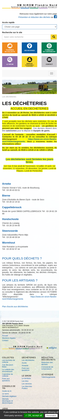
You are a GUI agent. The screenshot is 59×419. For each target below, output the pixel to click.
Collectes (8, 357)
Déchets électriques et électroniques (7, 401)
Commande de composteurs (47, 368)
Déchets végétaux (9, 396)
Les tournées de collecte (8, 361)
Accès (24, 363)
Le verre (5, 394)
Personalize (51, 415)
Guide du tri (6, 391)
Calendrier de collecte (7, 375)
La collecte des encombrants (8, 370)
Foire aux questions (6, 380)
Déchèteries (29, 357)
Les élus (25, 381)
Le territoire (26, 378)
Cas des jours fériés (7, 366)
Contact (5, 340)
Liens (5, 408)
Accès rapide (8, 22)
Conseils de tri (8, 387)
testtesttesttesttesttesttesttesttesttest (29, 26)
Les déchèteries (28, 360)
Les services (27, 384)
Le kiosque (47, 374)
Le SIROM (26, 376)
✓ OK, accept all (33, 415)
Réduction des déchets (48, 358)
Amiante (25, 366)
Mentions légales (9, 338)
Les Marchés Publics (27, 387)
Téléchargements (48, 377)
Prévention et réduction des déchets (34, 17)
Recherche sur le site (12, 32)
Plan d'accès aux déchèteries (15, 306)
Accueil (5, 336)
